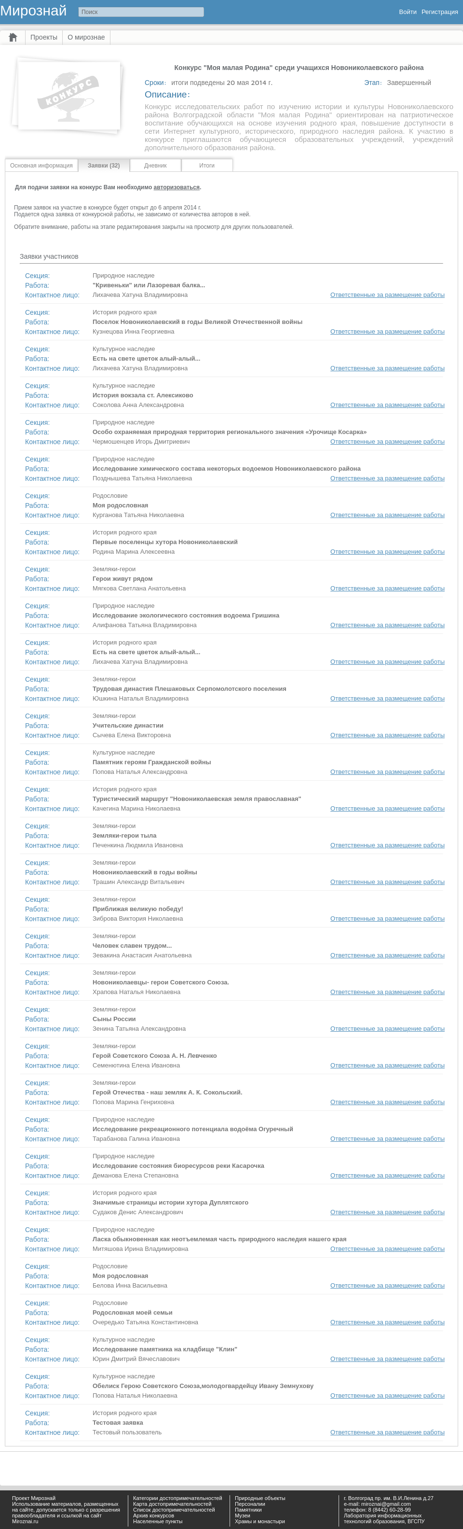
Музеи (242, 1515)
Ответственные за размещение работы (387, 294)
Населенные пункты (158, 1521)
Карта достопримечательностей (172, 1504)
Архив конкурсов (153, 1515)
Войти (408, 11)
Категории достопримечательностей (177, 1498)
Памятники (248, 1510)
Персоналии (250, 1504)
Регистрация (440, 11)
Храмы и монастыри (260, 1521)
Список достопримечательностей (174, 1510)
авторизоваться (177, 187)
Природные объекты (260, 1498)
